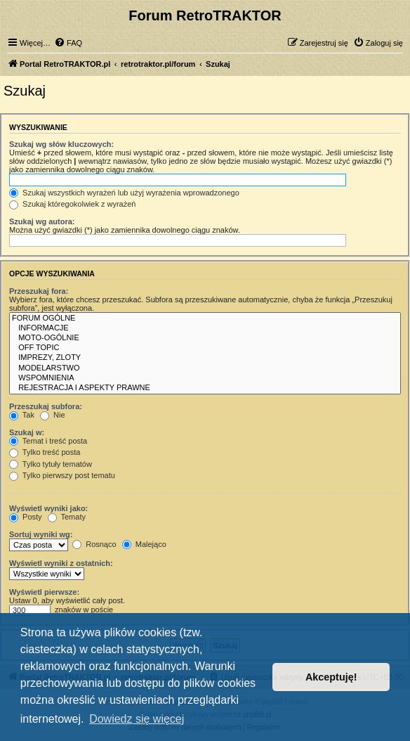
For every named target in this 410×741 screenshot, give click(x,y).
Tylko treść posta (44, 452)
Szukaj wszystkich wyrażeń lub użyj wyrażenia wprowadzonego (124, 192)
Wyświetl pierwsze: (44, 592)
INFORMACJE (205, 328)
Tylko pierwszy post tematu (62, 475)
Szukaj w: (26, 432)
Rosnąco (94, 544)
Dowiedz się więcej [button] (136, 719)
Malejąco (144, 544)
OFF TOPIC (205, 348)
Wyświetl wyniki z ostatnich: (61, 563)
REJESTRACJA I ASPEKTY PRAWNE (205, 388)
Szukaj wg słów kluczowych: (61, 144)
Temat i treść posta (48, 441)
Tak (21, 415)
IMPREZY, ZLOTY (205, 358)
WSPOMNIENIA (205, 378)
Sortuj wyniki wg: (40, 534)
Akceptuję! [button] (331, 677)
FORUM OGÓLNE (205, 318)
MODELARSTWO (205, 368)
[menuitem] (68, 42)
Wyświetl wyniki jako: (48, 508)
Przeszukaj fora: (38, 291)
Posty (25, 517)
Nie (52, 415)
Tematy (67, 517)
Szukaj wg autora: (42, 221)
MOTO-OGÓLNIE (205, 338)
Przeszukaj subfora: (45, 406)
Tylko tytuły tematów (50, 464)
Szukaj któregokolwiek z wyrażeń (72, 204)
